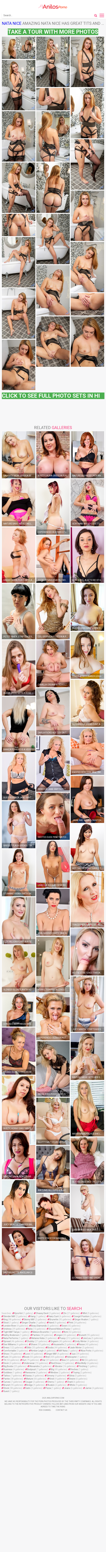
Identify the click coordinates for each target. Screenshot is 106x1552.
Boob (26, 1357)
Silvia (71, 1375)
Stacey (28, 1375)
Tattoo (6, 1375)
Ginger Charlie (28, 1322)
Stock (6, 1388)
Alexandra (34, 1366)
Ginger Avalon (81, 1319)
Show (6, 1354)
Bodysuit (31, 1369)
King (5, 1319)
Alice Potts (86, 1350)
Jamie (88, 1388)
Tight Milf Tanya (11, 1332)
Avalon (51, 1385)
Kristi (51, 1378)
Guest (6, 1391)
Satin (27, 1388)
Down (64, 1325)
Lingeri (59, 1335)
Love (27, 1354)
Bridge (29, 1385)
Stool (6, 1322)
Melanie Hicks (38, 1338)
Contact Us (61, 1410)
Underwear (29, 1363)
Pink (71, 1322)
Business (7, 1369)
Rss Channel (45, 1410)
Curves (6, 1382)
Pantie (6, 1378)
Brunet (6, 1385)
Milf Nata (63, 1350)
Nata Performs (10, 1338)
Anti (66, 1332)
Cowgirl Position (81, 1316)
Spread (7, 1341)
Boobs (50, 1347)
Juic (74, 1354)
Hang (32, 1316)
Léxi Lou (87, 1338)
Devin (6, 1363)
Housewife (58, 1344)
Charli (70, 1382)
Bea (64, 1360)
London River (9, 1325)
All (83, 1360)
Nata (30, 1329)
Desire (72, 1378)
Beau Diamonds (39, 1325)
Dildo (28, 1347)
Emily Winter (81, 1341)
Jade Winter (76, 1347)
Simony (50, 1375)
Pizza (48, 1388)
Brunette (53, 1319)
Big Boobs (8, 1366)
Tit (4, 1360)
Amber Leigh (37, 1350)
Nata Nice (11, 23)
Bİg (52, 1369)
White (72, 1385)
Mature (29, 1378)
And (47, 1357)
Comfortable (9, 1350)
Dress (6, 1347)
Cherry (50, 1382)
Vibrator (58, 1366)
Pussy (63, 1338)
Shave (34, 1344)
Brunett (82, 1335)
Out (24, 1360)
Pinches (74, 1369)
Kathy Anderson (11, 1335)
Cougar (28, 1382)
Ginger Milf (51, 1354)
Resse (82, 1344)
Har (43, 1360)
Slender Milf (9, 1316)
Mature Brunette (41, 1332)
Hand (51, 1322)
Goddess (7, 1372)
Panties (36, 1335)
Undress (7, 1329)
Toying (76, 1372)
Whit (84, 1313)
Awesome (30, 1372)
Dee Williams (9, 1344)
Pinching (83, 1366)
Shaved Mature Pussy (59, 1329)
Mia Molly (81, 1363)
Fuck (5, 1357)
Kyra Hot (18, 1313)
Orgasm (54, 1341)
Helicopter (72, 1357)
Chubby (30, 1341)
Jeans (67, 1388)
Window (54, 1372)
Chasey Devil (42, 1313)
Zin (64, 1313)
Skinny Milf (29, 1319)
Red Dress (56, 1363)
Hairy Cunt (54, 1316)
